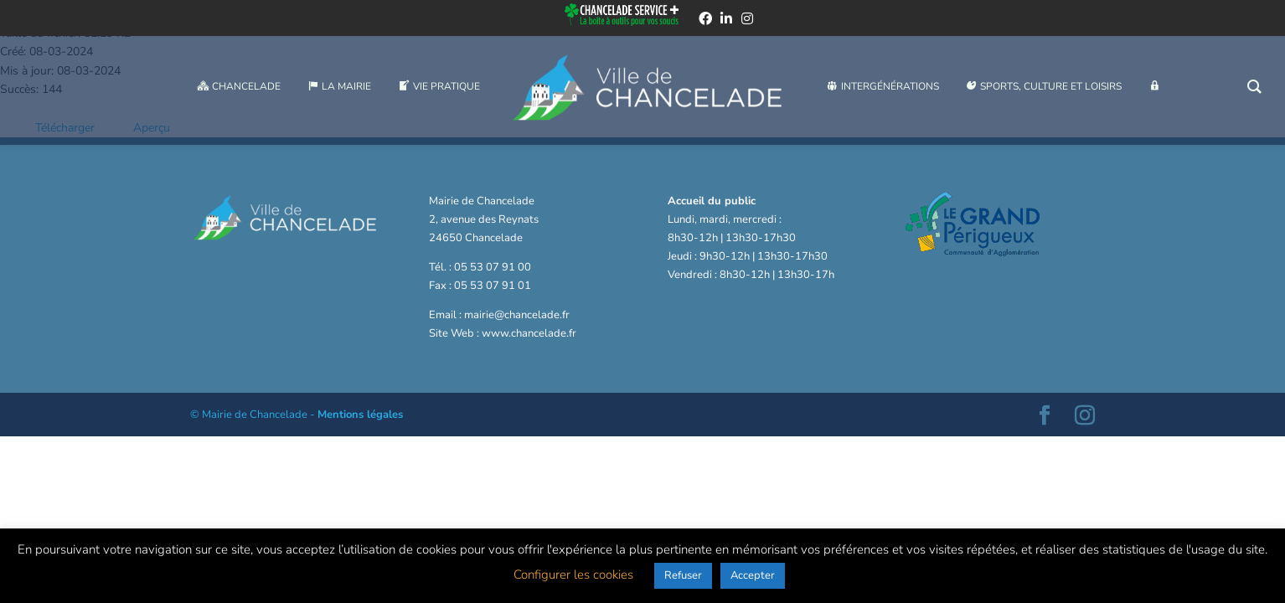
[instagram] (747, 20)
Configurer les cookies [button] (573, 574)
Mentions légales (360, 414)
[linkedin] (726, 20)
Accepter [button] (752, 575)
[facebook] (705, 20)
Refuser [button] (683, 575)
